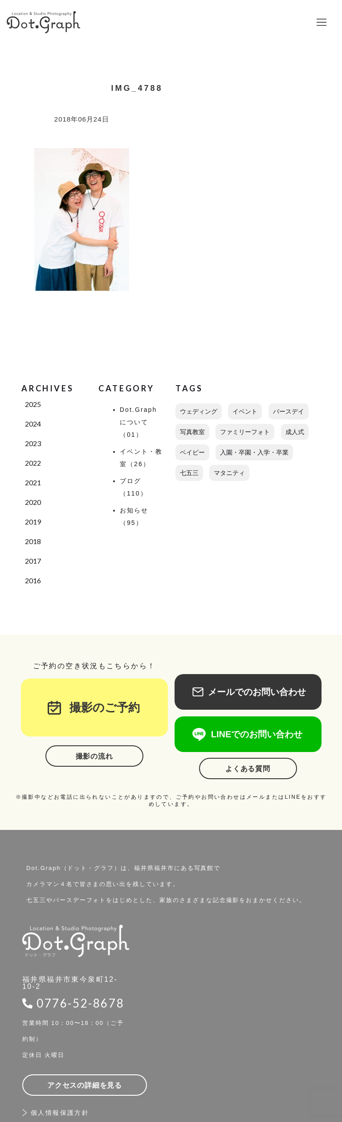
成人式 (294, 431)
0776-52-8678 (80, 1003)
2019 (33, 521)
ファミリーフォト (245, 431)
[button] (321, 22)
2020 (33, 502)
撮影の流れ (94, 756)
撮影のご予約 (99, 707)
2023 (33, 443)
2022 (33, 463)
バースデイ (288, 411)
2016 (33, 580)
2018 (33, 541)
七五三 (189, 472)
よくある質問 (247, 768)
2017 (33, 561)
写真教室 (192, 431)
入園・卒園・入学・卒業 (254, 452)
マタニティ (229, 472)
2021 (33, 482)
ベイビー (192, 452)
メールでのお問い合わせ (248, 692)
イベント (244, 411)
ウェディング (198, 411)
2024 (33, 423)
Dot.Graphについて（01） (138, 422)
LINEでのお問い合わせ (248, 734)
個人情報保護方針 (60, 1112)
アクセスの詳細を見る (84, 1085)
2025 (33, 404)
